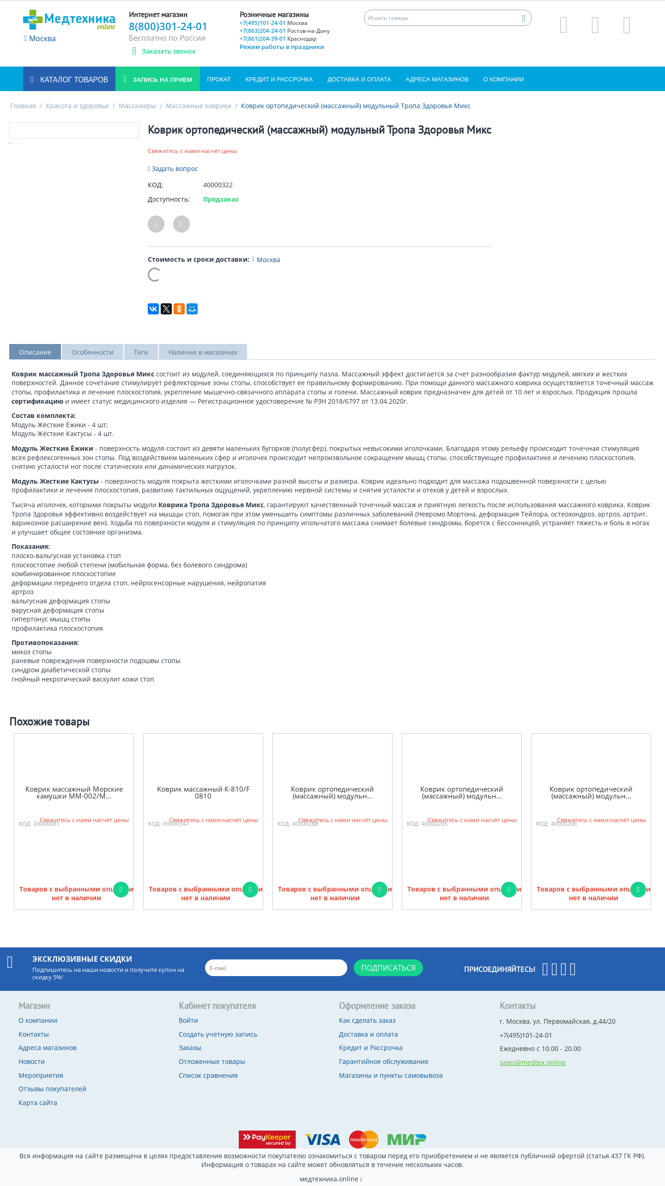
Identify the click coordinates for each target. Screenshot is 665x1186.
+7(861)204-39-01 (278, 39)
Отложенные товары (212, 1061)
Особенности (93, 352)
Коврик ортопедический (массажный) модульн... (332, 792)
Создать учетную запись (218, 1034)
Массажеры (137, 105)
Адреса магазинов (437, 79)
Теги (141, 352)
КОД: (155, 184)
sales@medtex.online (533, 1062)
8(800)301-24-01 (168, 26)
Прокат (219, 79)
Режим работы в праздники (282, 47)
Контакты (33, 1034)
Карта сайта (37, 1102)
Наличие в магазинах (203, 352)
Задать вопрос (173, 168)
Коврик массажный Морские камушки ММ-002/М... (74, 792)
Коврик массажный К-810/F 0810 (203, 792)
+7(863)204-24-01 (285, 31)
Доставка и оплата (359, 79)
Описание (35, 352)
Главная (23, 105)
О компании (504, 79)
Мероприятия (40, 1075)
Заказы (190, 1047)
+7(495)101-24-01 (274, 23)
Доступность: (169, 199)
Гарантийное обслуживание (384, 1061)
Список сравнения (208, 1075)
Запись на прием (161, 79)
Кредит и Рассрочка (279, 79)
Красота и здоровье (77, 105)
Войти (188, 1020)
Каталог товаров (73, 80)
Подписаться (388, 968)
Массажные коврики (198, 105)
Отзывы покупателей (52, 1088)
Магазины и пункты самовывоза (391, 1075)
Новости (31, 1061)
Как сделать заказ (367, 1020)
